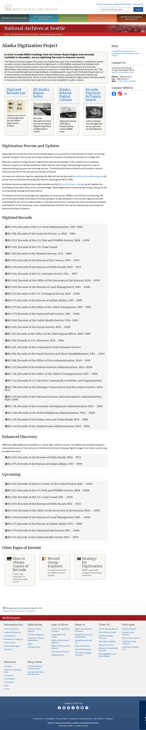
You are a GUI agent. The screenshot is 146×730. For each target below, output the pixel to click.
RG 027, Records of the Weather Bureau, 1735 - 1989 (38, 253)
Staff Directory (57, 655)
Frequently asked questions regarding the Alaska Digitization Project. (125, 53)
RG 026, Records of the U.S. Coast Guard (30, 247)
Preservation (9, 642)
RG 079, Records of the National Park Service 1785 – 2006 (42, 530)
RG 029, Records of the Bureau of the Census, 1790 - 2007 (42, 260)
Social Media (9, 678)
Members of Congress (13, 639)
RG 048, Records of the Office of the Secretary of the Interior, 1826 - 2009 (52, 280)
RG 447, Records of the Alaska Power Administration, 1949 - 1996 (47, 426)
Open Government (83, 649)
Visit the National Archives (106, 636)
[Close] (142, 703)
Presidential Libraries (60, 651)
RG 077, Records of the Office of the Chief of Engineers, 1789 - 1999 (47, 307)
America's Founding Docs (12, 670)
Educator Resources (73, 18)
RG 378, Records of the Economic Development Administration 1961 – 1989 (53, 406)
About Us (80, 624)
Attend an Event (129, 629)
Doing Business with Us (83, 641)
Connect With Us (73, 703)
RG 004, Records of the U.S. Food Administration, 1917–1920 (43, 227)
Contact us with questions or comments (19, 611)
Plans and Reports (83, 646)
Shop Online (35, 662)
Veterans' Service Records (44, 18)
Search (138, 9)
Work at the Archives (131, 638)
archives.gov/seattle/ (126, 81)
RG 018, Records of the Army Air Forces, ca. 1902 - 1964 (40, 233)
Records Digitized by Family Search (93, 95)
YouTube (77, 707)
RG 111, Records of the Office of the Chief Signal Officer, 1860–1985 (47, 333)
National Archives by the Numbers (83, 635)
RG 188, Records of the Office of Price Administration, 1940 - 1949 (47, 360)
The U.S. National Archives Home (30, 7)
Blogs (30, 643)
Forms (7, 689)
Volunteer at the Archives (129, 642)
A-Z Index (8, 666)
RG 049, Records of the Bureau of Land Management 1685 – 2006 (47, 517)
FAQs (6, 685)
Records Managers (12, 646)
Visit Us (102, 18)
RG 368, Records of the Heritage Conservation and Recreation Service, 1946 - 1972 (54, 388)
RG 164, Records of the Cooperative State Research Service (42, 347)
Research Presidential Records (108, 649)
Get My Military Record (108, 629)
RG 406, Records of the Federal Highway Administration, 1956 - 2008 (49, 412)
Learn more (120, 725)
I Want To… (105, 624)
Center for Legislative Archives (60, 630)
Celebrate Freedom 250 (130, 648)
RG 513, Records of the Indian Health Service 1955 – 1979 (41, 537)
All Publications (34, 647)
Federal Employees (12, 632)
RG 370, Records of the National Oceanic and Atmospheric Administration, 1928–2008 (53, 398)
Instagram (119, 94)
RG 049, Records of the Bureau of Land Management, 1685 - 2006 (47, 287)
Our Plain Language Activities (83, 653)
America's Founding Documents (131, 18)
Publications (35, 624)
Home (6, 34)
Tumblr (73, 707)
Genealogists (10, 635)
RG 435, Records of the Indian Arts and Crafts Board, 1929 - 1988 (46, 419)
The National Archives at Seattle (24, 34)
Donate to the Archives (128, 633)
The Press (8, 649)
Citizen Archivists (104, 4)
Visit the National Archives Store (35, 667)
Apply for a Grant (106, 645)
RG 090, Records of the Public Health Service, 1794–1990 (41, 320)
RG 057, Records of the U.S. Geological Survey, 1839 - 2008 (42, 293)
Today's (34, 630)
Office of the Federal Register (60, 641)
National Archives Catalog (71, 184)
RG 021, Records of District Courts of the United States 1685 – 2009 (48, 483)
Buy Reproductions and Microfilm (36, 673)
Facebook (114, 94)
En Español (8, 682)
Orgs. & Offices (59, 624)
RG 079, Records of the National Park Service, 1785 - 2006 (42, 313)
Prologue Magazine (36, 634)
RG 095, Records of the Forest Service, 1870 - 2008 (37, 327)
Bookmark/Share (122, 4)
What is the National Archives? (83, 630)
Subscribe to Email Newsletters (36, 639)
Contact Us (137, 4)
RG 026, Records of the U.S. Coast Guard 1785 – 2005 (38, 497)
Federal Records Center (58, 635)
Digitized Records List (16, 91)
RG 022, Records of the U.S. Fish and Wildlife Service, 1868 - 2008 (46, 240)
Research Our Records (14, 18)
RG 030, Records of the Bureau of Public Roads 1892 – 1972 (42, 503)
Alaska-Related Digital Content (65, 95)
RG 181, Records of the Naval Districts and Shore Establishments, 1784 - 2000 (54, 353)
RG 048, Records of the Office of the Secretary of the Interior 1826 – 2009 (52, 510)
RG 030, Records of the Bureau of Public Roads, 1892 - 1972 (42, 267)
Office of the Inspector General (61, 647)
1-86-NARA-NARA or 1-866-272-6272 (73, 725)
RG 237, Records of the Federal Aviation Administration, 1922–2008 (48, 367)
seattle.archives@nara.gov (88, 176)
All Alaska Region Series (41, 93)
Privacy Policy (62, 718)
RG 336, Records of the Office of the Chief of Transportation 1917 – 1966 (51, 373)
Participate (128, 624)
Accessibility (49, 718)
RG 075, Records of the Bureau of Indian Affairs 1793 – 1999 (43, 523)
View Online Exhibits (107, 641)
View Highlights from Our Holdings (107, 655)
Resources (10, 662)
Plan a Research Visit (107, 632)
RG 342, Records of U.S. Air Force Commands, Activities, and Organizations (53, 380)
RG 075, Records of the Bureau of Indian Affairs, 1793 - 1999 (43, 300)
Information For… (14, 624)
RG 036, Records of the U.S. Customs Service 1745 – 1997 (40, 273)
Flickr (125, 94)
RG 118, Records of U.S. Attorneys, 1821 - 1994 (34, 340)
